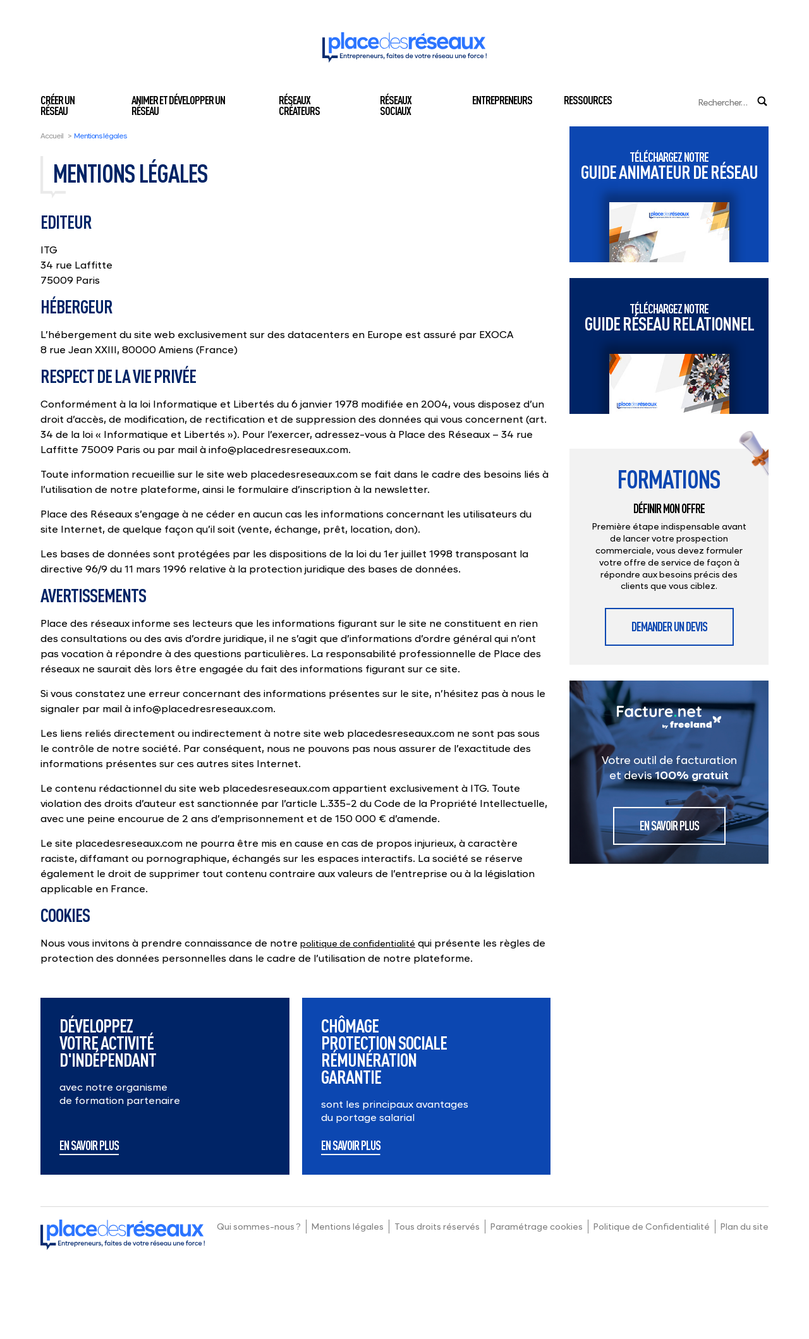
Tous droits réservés (437, 1226)
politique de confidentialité (357, 943)
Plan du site (745, 1226)
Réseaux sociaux (395, 105)
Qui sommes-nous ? (259, 1226)
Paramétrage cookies (536, 1226)
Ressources (588, 100)
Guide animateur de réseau (669, 166)
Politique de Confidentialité (651, 1226)
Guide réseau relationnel (669, 317)
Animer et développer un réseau (178, 105)
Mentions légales (348, 1226)
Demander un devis (669, 626)
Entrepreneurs (502, 100)
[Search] (699, 102)
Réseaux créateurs (299, 105)
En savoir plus (89, 1146)
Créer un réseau (57, 105)
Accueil (51, 135)
